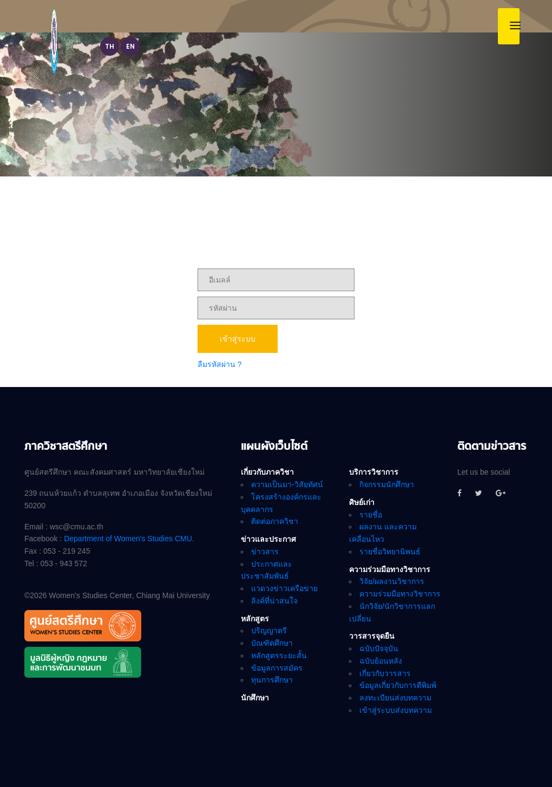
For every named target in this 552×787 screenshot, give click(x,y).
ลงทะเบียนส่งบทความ (395, 697)
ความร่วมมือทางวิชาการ (400, 593)
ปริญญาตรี (269, 630)
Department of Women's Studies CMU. (129, 538)
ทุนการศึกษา (272, 679)
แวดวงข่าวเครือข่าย (284, 588)
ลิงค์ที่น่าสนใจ (274, 600)
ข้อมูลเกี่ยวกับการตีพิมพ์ (397, 685)
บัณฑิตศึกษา (272, 643)
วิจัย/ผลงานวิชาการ (391, 581)
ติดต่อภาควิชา (274, 521)
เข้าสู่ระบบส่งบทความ (395, 710)
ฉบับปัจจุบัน (378, 648)
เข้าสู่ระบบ (237, 339)
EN (130, 47)
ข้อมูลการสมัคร (277, 668)
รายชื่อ (370, 514)
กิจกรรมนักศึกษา (386, 484)
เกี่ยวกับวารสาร (385, 673)
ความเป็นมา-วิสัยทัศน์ (287, 484)
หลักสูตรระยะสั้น (279, 655)
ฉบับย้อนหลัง (380, 661)
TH (109, 47)
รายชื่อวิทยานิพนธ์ (389, 551)
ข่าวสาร (265, 551)
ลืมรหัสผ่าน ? (220, 364)
